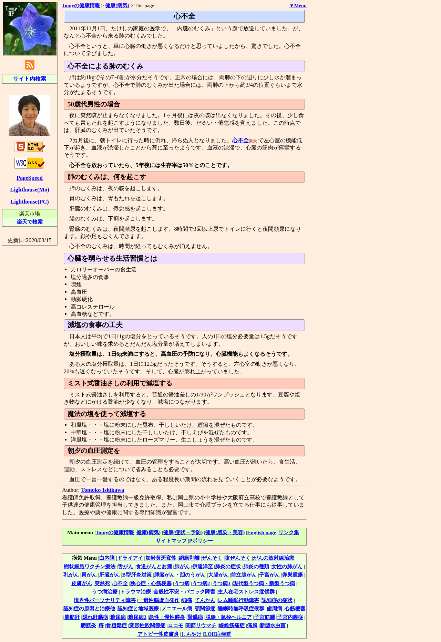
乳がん (71, 575)
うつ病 (181, 583)
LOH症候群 (217, 634)
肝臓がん (109, 575)
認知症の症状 (277, 600)
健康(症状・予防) (183, 532)
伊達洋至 (202, 566)
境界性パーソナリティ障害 (105, 600)
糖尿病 (118, 617)
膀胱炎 (88, 625)
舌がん (125, 566)
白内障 (107, 558)
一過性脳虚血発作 (159, 600)
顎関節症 (205, 608)
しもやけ (191, 634)
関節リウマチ (200, 625)
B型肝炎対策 (137, 575)
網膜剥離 (189, 558)
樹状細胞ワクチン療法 (89, 566)
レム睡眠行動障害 (238, 600)
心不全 (240, 140)
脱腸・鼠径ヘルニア (228, 617)
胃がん (89, 575)
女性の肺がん (286, 566)
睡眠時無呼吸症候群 (241, 608)
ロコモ (175, 625)
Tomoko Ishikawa (102, 490)
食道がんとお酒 (154, 566)
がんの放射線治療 (273, 558)
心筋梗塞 (295, 608)
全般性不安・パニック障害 (184, 591)
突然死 (102, 583)
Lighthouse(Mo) (29, 189)
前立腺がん (244, 575)
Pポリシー (201, 540)
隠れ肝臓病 (95, 617)
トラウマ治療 (135, 591)
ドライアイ (130, 558)
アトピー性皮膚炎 (158, 634)
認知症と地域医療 (138, 608)
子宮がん (269, 575)
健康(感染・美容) (225, 532)
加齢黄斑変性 (160, 558)
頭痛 (187, 600)
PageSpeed (30, 178)
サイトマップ (171, 540)
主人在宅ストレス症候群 (246, 591)
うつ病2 (201, 583)
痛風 (252, 625)
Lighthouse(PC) (29, 201)
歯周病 (274, 608)
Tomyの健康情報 (114, 532)
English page (261, 532)
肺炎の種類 (256, 566)
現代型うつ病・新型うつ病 (264, 583)
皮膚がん (81, 583)
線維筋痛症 (232, 625)
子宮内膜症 (290, 617)
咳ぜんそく (237, 558)
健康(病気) (117, 5)
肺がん (182, 566)
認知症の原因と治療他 (89, 608)
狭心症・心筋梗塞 (151, 583)
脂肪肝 (72, 617)
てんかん (205, 600)
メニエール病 (176, 608)
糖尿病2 (137, 617)
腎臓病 (195, 617)
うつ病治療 (104, 591)
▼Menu (298, 5)
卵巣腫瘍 (292, 575)
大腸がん (218, 575)
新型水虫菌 (273, 625)
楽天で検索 (30, 222)
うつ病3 (221, 583)
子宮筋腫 (264, 617)
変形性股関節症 (147, 625)
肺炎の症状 (228, 566)
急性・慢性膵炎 (167, 617)
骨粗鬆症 (116, 625)
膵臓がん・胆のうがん (180, 575)
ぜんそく (212, 558)
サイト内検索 (29, 78)
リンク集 (288, 532)
